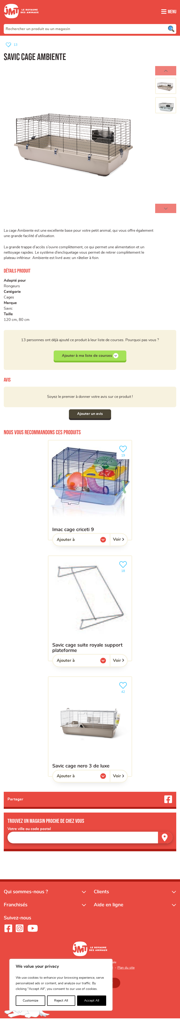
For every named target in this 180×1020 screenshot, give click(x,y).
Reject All (61, 1000)
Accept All (91, 1000)
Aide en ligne (108, 906)
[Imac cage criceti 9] (90, 491)
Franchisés (15, 906)
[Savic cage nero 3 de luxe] (90, 727)
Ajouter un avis (90, 415)
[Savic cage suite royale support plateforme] (90, 609)
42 (124, 688)
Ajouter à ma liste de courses (90, 356)
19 (124, 451)
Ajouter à (75, 542)
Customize (30, 1000)
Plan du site (126, 969)
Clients (101, 892)
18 (124, 567)
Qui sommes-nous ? (26, 892)
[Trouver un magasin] (165, 839)
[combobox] (90, 29)
